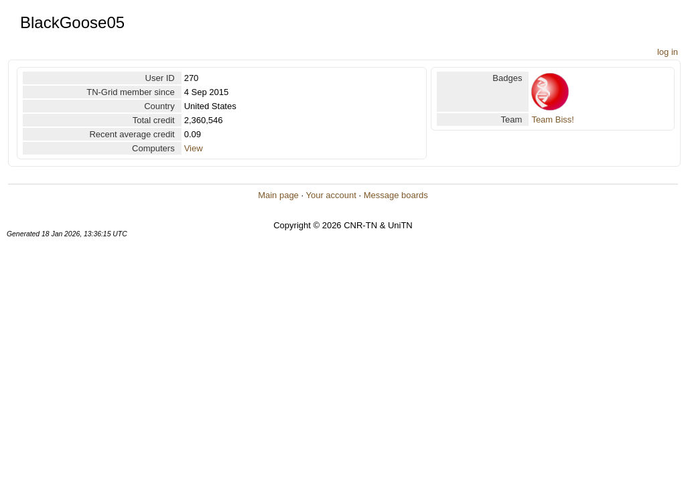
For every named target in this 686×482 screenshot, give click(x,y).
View (193, 148)
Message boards (396, 195)
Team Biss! (552, 119)
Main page (278, 195)
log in (667, 52)
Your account (330, 195)
